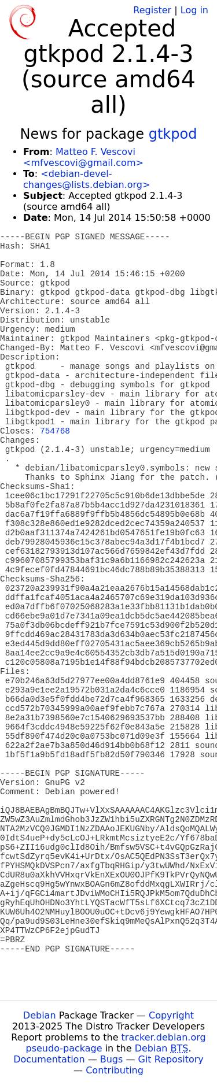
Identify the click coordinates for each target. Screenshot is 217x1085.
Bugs (111, 1059)
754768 (55, 431)
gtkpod (173, 134)
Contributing (115, 1070)
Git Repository (171, 1059)
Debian (39, 1015)
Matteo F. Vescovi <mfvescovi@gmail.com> (83, 157)
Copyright (171, 1015)
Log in (194, 10)
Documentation (48, 1059)
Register (152, 10)
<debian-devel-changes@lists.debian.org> (86, 179)
